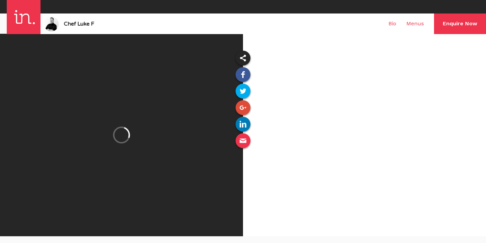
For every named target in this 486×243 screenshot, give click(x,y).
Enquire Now (460, 23)
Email (243, 140)
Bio (392, 23)
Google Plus (243, 107)
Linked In (243, 124)
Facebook (243, 74)
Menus (415, 23)
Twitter (243, 91)
